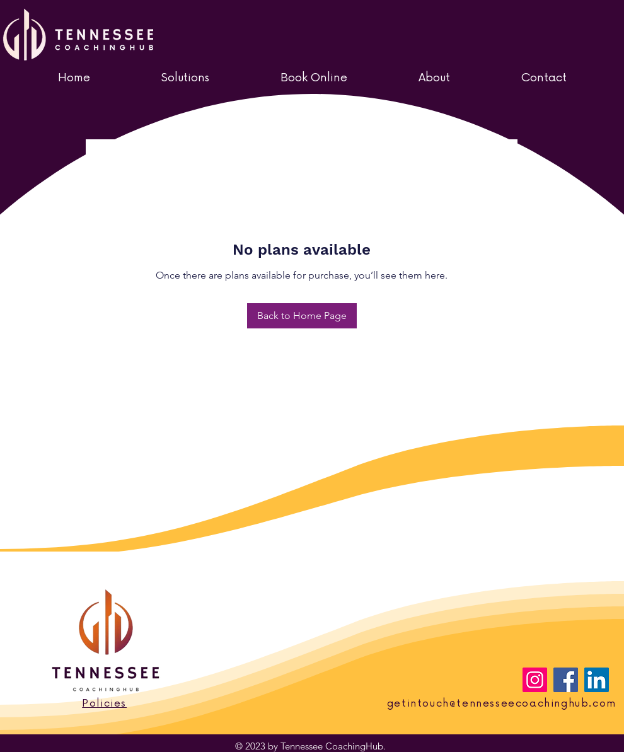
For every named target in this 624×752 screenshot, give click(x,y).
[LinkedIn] (596, 680)
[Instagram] (535, 680)
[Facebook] (565, 680)
